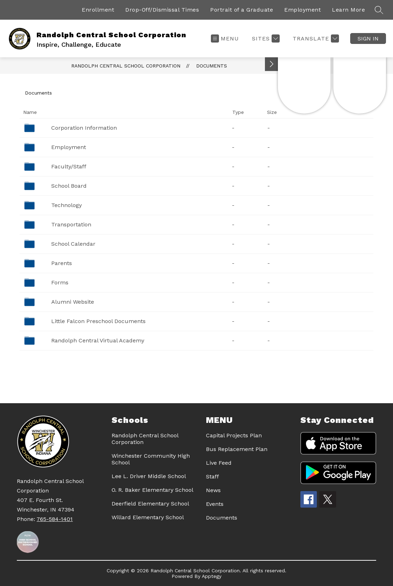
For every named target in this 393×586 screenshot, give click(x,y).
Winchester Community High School (151, 459)
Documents (211, 66)
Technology (66, 205)
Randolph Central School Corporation (125, 66)
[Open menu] (225, 38)
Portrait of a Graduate (241, 9)
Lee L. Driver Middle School (149, 476)
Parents (61, 263)
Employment (302, 9)
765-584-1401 (54, 519)
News (213, 490)
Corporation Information (84, 127)
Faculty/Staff (68, 166)
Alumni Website (72, 301)
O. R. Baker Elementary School (152, 490)
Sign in (368, 38)
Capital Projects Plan (234, 435)
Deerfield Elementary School (150, 503)
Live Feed (219, 462)
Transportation (71, 224)
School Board (69, 185)
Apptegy (211, 576)
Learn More (348, 9)
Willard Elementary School (148, 517)
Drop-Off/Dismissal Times (162, 9)
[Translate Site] (315, 38)
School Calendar (73, 243)
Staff (212, 476)
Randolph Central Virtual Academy (97, 340)
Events (215, 504)
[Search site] (379, 10)
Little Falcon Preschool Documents (98, 321)
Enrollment (98, 9)
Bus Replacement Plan (236, 449)
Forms (59, 282)
